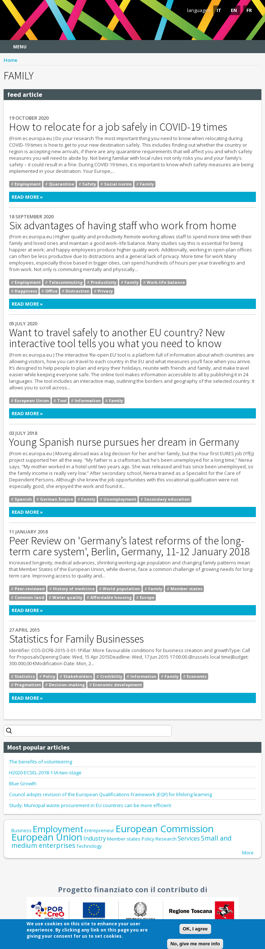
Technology (89, 846)
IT (219, 10)
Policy (49, 676)
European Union (32, 400)
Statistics (25, 676)
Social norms (118, 184)
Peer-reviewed (30, 588)
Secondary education (167, 499)
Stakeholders (77, 676)
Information (88, 400)
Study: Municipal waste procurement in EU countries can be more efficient (90, 805)
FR (249, 10)
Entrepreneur (99, 830)
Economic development (117, 684)
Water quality (67, 597)
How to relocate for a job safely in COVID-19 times (118, 127)
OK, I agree (195, 930)
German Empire (56, 499)
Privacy (105, 291)
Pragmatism (28, 684)
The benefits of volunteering (40, 761)
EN (234, 10)
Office (51, 291)
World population (121, 588)
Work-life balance (166, 282)
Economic (197, 676)
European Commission (164, 828)
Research (166, 838)
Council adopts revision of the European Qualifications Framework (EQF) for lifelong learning (110, 794)
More (248, 852)
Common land (29, 597)
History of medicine (74, 588)
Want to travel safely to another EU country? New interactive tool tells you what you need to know (117, 337)
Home (10, 60)
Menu (20, 47)
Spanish (23, 499)
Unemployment (119, 499)
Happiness (26, 291)
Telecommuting (66, 282)
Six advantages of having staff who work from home (122, 225)
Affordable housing (111, 597)
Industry (94, 838)
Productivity (103, 282)
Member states (186, 588)
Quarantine (61, 184)
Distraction (78, 291)
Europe (147, 597)
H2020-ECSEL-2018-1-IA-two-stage (45, 772)
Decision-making (67, 684)
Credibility (111, 676)
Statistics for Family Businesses (76, 639)
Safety (89, 184)
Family (147, 184)
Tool (62, 400)
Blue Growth (22, 783)
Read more (101, 197)
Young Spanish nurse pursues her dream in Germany (124, 442)
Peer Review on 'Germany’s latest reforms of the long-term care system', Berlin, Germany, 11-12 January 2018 (129, 545)
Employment (28, 184)
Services (189, 838)
